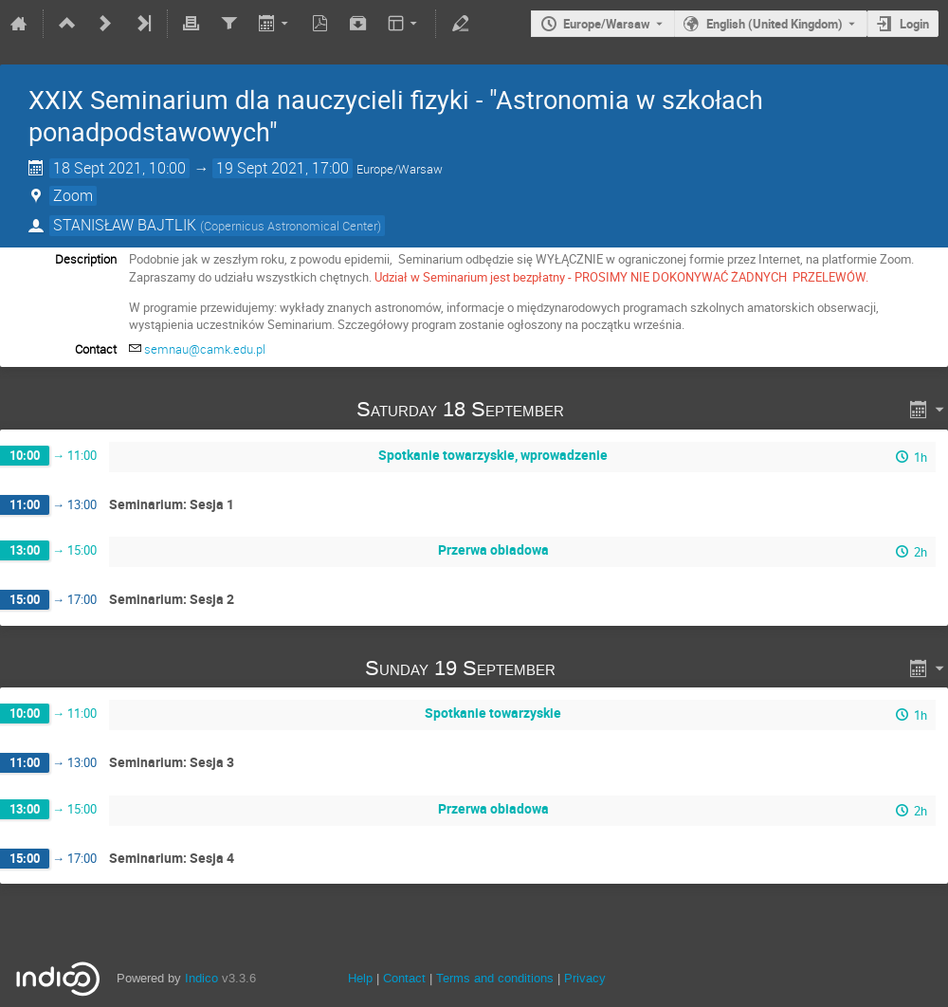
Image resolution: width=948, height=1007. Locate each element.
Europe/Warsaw (606, 23)
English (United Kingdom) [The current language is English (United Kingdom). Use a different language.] (774, 23)
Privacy (585, 978)
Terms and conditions (495, 978)
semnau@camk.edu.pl (204, 348)
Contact (404, 978)
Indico (201, 978)
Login (914, 23)
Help (360, 978)
